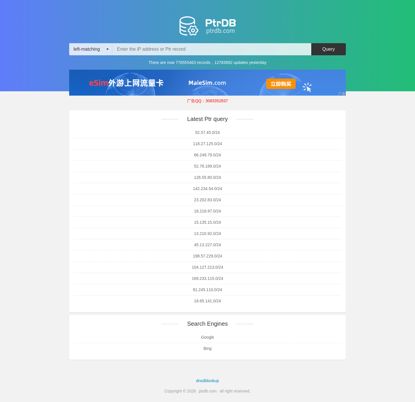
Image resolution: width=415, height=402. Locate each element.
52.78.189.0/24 (207, 166)
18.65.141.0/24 (207, 301)
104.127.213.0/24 (207, 267)
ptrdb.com (208, 391)
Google (207, 337)
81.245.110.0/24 (207, 289)
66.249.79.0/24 (207, 155)
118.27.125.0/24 (207, 143)
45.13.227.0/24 (207, 244)
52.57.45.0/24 (207, 132)
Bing (207, 348)
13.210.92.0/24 (207, 233)
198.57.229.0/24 (207, 256)
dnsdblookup (207, 380)
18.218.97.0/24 (207, 211)
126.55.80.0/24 (207, 177)
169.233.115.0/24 (207, 278)
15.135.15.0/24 (207, 222)
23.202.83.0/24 (207, 200)
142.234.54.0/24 (207, 188)
